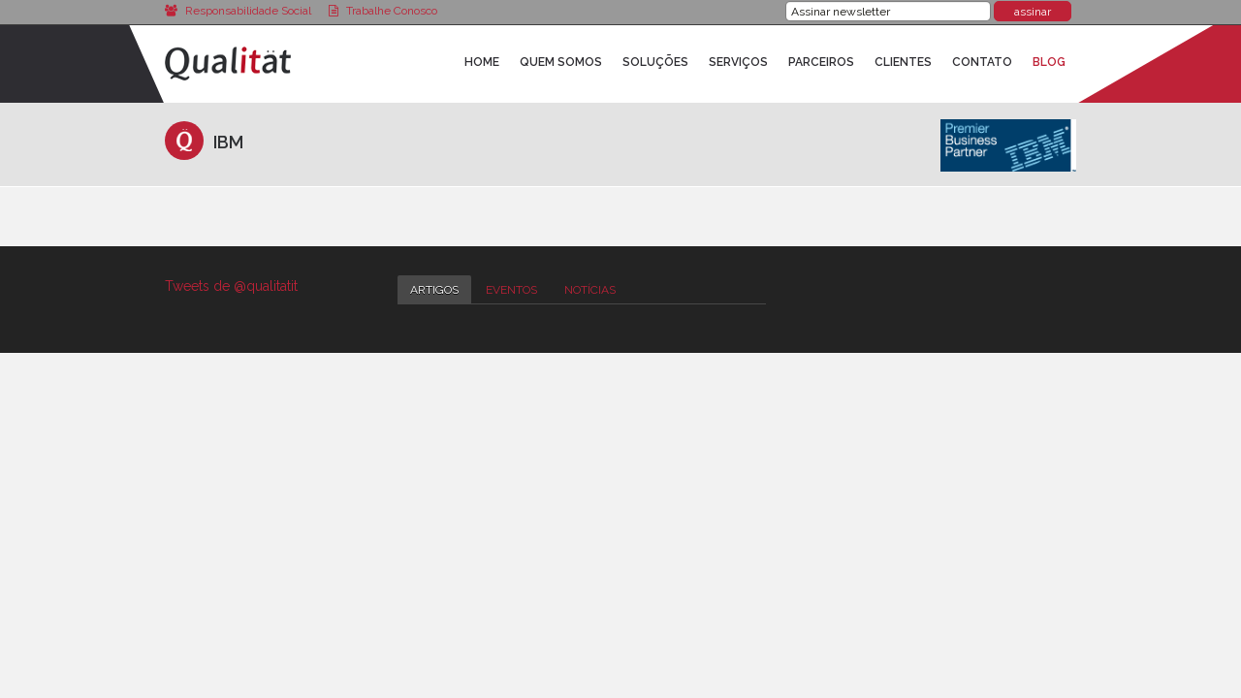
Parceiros (821, 62)
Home (481, 62)
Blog (1049, 62)
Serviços (738, 62)
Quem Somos (561, 62)
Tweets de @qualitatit (231, 286)
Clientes (903, 62)
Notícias (590, 290)
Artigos (434, 290)
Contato (982, 62)
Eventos (511, 290)
